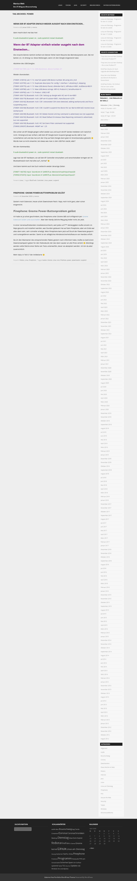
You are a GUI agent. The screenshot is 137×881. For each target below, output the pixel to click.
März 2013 (104, 716)
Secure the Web (106, 797)
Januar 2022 (105, 319)
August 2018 (105, 474)
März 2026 (104, 129)
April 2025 (104, 171)
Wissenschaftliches (107, 813)
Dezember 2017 (106, 504)
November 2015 (106, 599)
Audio (102, 752)
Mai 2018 (104, 485)
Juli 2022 (103, 296)
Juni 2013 (104, 704)
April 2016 (104, 580)
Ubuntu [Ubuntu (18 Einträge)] (68, 866)
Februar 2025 (105, 178)
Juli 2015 (103, 614)
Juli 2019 (103, 432)
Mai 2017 (104, 530)
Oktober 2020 (105, 375)
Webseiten (104, 105)
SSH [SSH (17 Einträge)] (74, 862)
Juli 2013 (103, 701)
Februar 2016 (105, 587)
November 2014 (106, 644)
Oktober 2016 (105, 557)
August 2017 (105, 519)
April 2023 (104, 262)
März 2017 (104, 538)
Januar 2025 (105, 182)
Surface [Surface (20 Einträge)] (78, 862)
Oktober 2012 (105, 735)
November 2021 (106, 326)
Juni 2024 (104, 209)
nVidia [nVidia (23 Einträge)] (70, 854)
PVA (102, 794)
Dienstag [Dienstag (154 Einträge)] (63, 837)
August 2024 (105, 201)
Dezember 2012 (106, 727)
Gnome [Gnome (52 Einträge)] (78, 843)
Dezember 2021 (106, 322)
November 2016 (106, 553)
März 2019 (104, 447)
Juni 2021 (104, 345)
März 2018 (104, 493)
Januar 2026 (105, 137)
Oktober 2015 (105, 602)
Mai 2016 (104, 576)
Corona (103, 760)
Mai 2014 (104, 667)
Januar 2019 (105, 455)
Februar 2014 (105, 678)
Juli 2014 (103, 659)
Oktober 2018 (105, 466)
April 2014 (104, 670)
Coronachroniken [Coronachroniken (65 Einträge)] (75, 833)
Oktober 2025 (105, 148)
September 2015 (106, 606)
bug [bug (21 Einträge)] (73, 829)
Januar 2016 (105, 591)
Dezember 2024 (106, 186)
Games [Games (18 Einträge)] (73, 843)
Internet (103, 775)
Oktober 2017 (105, 511)
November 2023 (106, 235)
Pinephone (32, 260)
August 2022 (105, 292)
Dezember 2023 (106, 231)
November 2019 (106, 417)
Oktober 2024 (105, 194)
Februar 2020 (105, 405)
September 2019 (106, 424)
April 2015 (104, 625)
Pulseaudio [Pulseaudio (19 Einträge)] (75, 859)
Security (83, 5)
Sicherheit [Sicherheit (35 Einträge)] (64, 862)
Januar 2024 (105, 228)
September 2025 (106, 152)
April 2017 (104, 534)
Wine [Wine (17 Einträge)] (59, 869)
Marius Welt (18, 3)
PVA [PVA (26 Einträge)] (80, 859)
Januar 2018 (105, 500)
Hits (110, 105)
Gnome (50, 260)
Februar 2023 (105, 269)
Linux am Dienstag (107, 786)
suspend (56, 180)
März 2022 (104, 311)
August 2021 (105, 337)
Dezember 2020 (106, 368)
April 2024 (104, 216)
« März (92, 848)
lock (58, 260)
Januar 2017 (105, 546)
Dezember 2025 (106, 141)
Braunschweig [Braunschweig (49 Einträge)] (65, 829)
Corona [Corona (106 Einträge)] (62, 833)
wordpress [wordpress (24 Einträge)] (64, 869)
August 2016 (105, 564)
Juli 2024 (103, 205)
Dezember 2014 (106, 640)
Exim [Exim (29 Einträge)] (75, 838)
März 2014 (104, 674)
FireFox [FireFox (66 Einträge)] (65, 843)
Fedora (68, 5)
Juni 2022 (104, 300)
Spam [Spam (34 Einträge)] (70, 862)
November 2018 (106, 462)
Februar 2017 (105, 542)
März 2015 (104, 629)
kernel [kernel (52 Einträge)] (54, 849)
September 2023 (106, 243)
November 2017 (106, 508)
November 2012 (106, 731)
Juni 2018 (104, 481)
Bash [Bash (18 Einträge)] (57, 829)
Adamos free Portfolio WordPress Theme (59, 877)
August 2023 (105, 247)
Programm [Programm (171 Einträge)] (65, 858)
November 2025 (106, 144)
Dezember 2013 (106, 686)
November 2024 (106, 190)
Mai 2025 (104, 167)
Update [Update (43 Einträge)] (74, 865)
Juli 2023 (103, 250)
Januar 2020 (105, 409)
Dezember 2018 (106, 459)
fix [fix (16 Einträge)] (70, 843)
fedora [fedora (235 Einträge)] (56, 843)
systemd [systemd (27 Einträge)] (54, 866)
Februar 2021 (105, 360)
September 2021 (106, 334)
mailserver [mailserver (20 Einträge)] (59, 854)
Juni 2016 (104, 572)
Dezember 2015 (106, 595)
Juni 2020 (104, 390)
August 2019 (105, 428)
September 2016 (106, 561)
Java (75, 5)
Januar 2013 (105, 723)
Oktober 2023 (105, 239)
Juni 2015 (104, 617)
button (45, 260)
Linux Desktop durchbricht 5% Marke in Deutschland (109, 77)
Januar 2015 (105, 636)
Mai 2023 (104, 258)
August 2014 (105, 655)
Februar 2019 (105, 451)
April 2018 (104, 489)
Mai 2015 (104, 621)
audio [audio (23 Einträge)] (53, 829)
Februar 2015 (105, 633)
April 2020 (104, 398)
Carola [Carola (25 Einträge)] (77, 829)
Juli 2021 (103, 341)
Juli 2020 (103, 387)
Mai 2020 (104, 394)
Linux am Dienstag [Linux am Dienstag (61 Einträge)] (76, 849)
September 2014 (106, 652)
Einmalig (116, 105)
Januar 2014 (105, 682)
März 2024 (104, 220)
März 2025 (104, 175)
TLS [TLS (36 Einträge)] (63, 866)
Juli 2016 (103, 568)
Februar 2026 (105, 133)
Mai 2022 (104, 303)
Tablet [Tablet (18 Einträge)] (60, 866)
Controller (40, 180)
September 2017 (106, 515)
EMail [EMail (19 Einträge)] (71, 838)
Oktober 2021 (105, 330)
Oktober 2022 (105, 284)
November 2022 (106, 281)
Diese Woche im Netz (108, 767)
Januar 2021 (105, 364)
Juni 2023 (104, 254)
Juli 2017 (103, 523)
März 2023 (104, 266)
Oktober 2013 (105, 693)
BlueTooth (33, 180)
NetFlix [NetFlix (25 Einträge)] (65, 854)
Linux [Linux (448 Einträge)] (62, 848)
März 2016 (104, 583)
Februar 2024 (105, 224)
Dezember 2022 (106, 277)
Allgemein (104, 748)
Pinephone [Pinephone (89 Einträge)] (79, 853)
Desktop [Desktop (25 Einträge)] (54, 838)
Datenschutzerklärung (111, 5)
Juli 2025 (103, 160)
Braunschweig (95, 5)
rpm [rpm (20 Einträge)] (83, 859)
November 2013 (106, 689)
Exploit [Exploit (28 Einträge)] (79, 838)
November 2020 (106, 371)
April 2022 (104, 307)
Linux (60, 5)
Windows (104, 809)
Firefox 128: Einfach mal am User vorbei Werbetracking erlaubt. (110, 86)
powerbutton (76, 260)
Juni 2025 (104, 163)
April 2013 (104, 712)
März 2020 (104, 402)
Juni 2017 (104, 527)
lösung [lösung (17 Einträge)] (53, 854)
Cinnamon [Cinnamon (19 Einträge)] (54, 833)
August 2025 (105, 156)
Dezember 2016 (106, 549)
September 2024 (106, 197)
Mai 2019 (104, 440)
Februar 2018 (105, 496)
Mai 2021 (104, 349)
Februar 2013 (105, 720)
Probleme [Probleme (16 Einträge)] (54, 859)
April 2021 (104, 353)
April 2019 (104, 443)
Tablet (103, 805)
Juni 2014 (104, 663)
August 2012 (105, 739)
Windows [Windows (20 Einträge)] (54, 869)
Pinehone (63, 260)
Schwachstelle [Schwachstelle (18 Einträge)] (55, 862)
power (50, 180)
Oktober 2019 (105, 421)
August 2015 (105, 610)
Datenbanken (105, 763)
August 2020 (105, 383)
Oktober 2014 (105, 648)
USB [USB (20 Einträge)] (78, 866)
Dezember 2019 (106, 413)
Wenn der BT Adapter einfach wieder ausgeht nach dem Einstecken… (48, 24)
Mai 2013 (104, 708)
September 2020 (106, 379)
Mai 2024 (104, 213)
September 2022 (106, 288)
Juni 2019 (104, 436)
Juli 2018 (103, 477)
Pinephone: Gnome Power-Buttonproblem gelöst (39, 193)
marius (35, 27)
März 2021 (104, 356)
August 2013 (105, 697)
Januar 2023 (105, 273)
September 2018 (106, 470)
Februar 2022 (105, 315)
